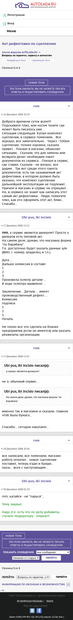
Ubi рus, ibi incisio (36, 217)
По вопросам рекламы (29, 601)
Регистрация (16, 15)
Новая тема (36, 82)
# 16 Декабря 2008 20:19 (15, 114)
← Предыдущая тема (15, 60)
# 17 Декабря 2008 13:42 (15, 356)
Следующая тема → (42, 60)
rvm (36, 106)
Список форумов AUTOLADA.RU (19, 52)
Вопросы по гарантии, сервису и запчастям (27, 55)
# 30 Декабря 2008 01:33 (15, 489)
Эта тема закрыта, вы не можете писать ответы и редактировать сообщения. (37, 90)
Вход (10, 23)
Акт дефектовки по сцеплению (29, 44)
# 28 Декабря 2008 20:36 (15, 448)
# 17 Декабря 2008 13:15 (15, 225)
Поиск (49, 601)
